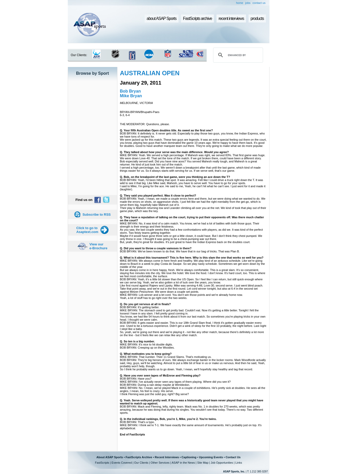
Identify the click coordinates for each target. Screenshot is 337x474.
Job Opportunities (222, 462)
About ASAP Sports (109, 457)
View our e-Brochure (98, 246)
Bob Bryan (130, 91)
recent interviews (231, 18)
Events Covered (121, 462)
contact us (258, 2)
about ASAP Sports (161, 18)
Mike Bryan (131, 96)
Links (238, 462)
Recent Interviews (167, 457)
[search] (237, 55)
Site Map (202, 462)
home (239, 2)
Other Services (160, 462)
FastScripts (102, 462)
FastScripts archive (197, 18)
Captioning (189, 457)
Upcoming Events (211, 457)
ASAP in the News (183, 462)
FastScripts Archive (138, 457)
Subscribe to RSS (97, 214)
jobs (247, 2)
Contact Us (233, 457)
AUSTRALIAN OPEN (150, 73)
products (257, 18)
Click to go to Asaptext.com (87, 230)
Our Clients (141, 462)
